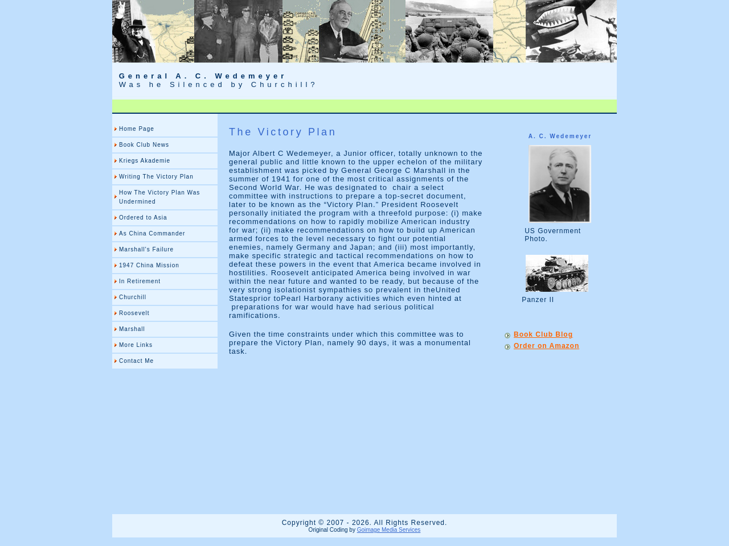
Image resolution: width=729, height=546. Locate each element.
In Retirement (140, 281)
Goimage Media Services (389, 530)
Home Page (136, 129)
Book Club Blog (543, 334)
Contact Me (136, 361)
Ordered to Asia (143, 217)
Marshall (132, 329)
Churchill (132, 297)
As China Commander (152, 233)
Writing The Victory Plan (156, 176)
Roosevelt (134, 313)
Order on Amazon (546, 346)
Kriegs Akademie (144, 161)
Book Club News (144, 145)
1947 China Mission (149, 265)
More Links (136, 345)
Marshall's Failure (146, 249)
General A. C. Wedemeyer (203, 76)
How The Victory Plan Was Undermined (159, 197)
